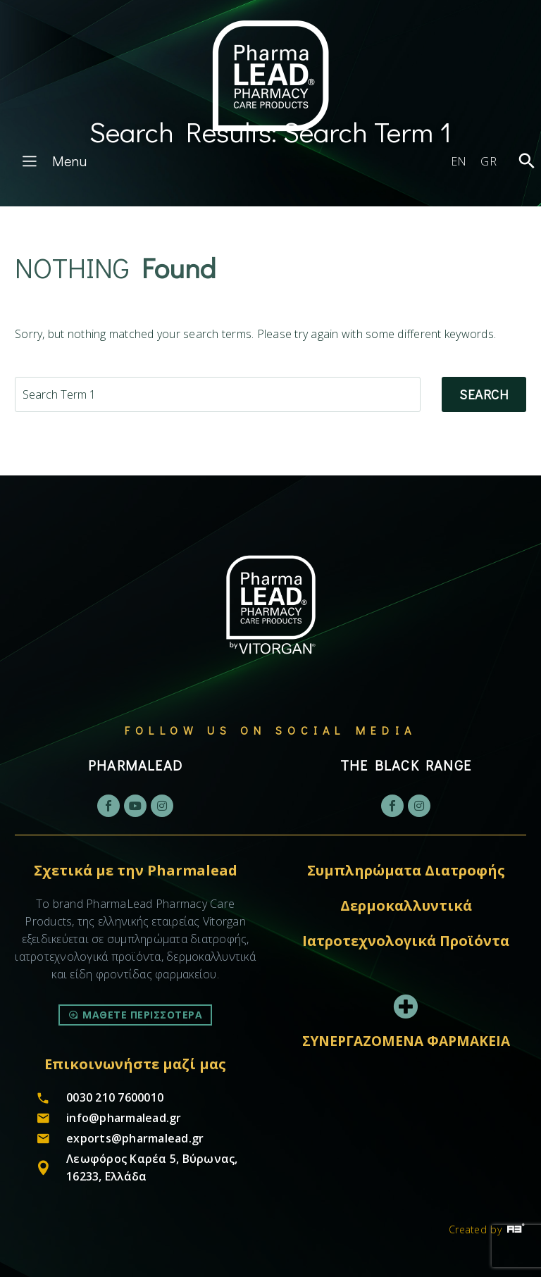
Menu (52, 160)
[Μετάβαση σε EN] (459, 161)
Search (484, 394)
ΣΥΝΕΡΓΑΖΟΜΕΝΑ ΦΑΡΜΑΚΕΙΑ (406, 1041)
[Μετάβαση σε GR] (488, 161)
